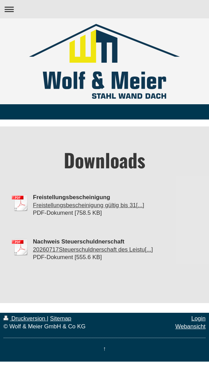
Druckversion (25, 318)
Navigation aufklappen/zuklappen (104, 9)
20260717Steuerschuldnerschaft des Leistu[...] (93, 249)
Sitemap (60, 318)
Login (198, 318)
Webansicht (190, 326)
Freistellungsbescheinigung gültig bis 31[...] (88, 205)
